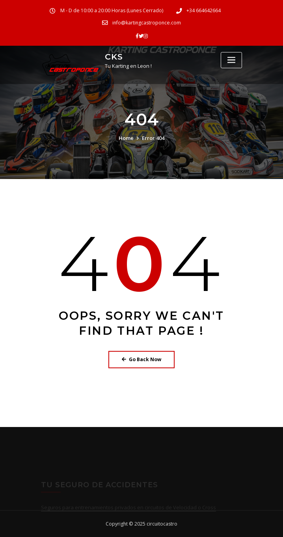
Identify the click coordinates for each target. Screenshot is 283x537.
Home (126, 138)
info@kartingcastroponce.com (146, 22)
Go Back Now (141, 359)
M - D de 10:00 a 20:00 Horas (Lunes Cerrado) (111, 10)
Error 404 (153, 138)
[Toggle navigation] (231, 60)
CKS (114, 57)
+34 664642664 (203, 10)
